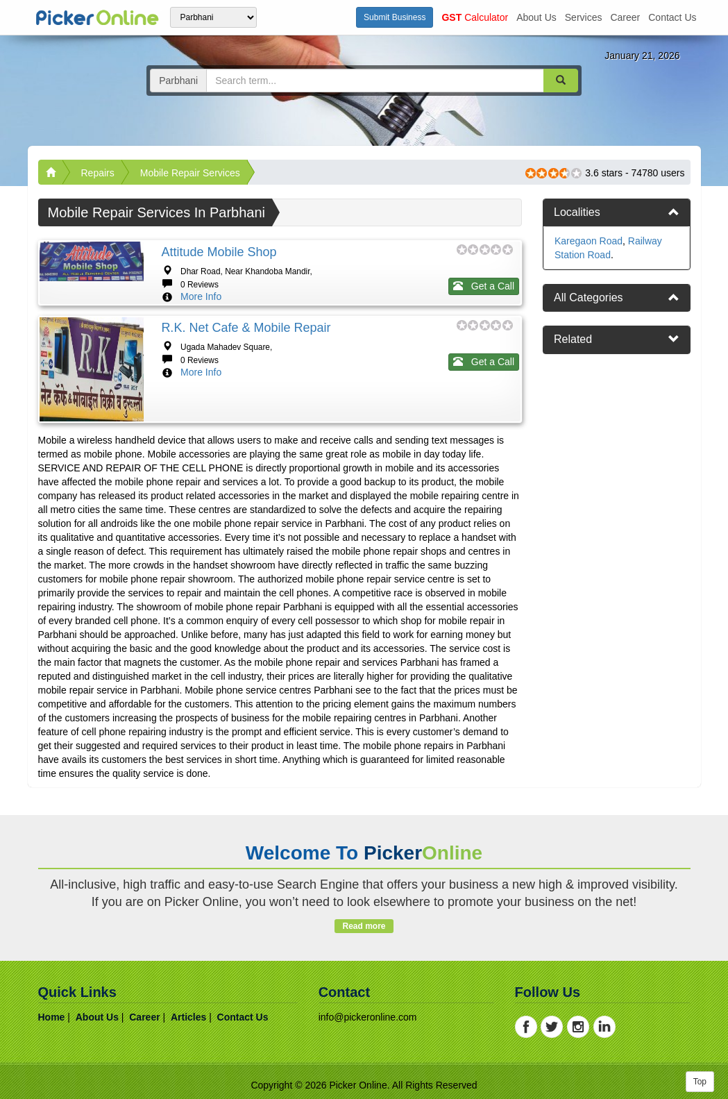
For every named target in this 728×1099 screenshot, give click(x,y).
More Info (200, 296)
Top (699, 1082)
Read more (364, 926)
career (625, 17)
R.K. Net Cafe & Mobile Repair (245, 328)
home (51, 1017)
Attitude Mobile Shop (218, 252)
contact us (672, 17)
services (583, 17)
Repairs (98, 172)
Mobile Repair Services (190, 172)
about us (536, 17)
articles (188, 1017)
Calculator (474, 17)
